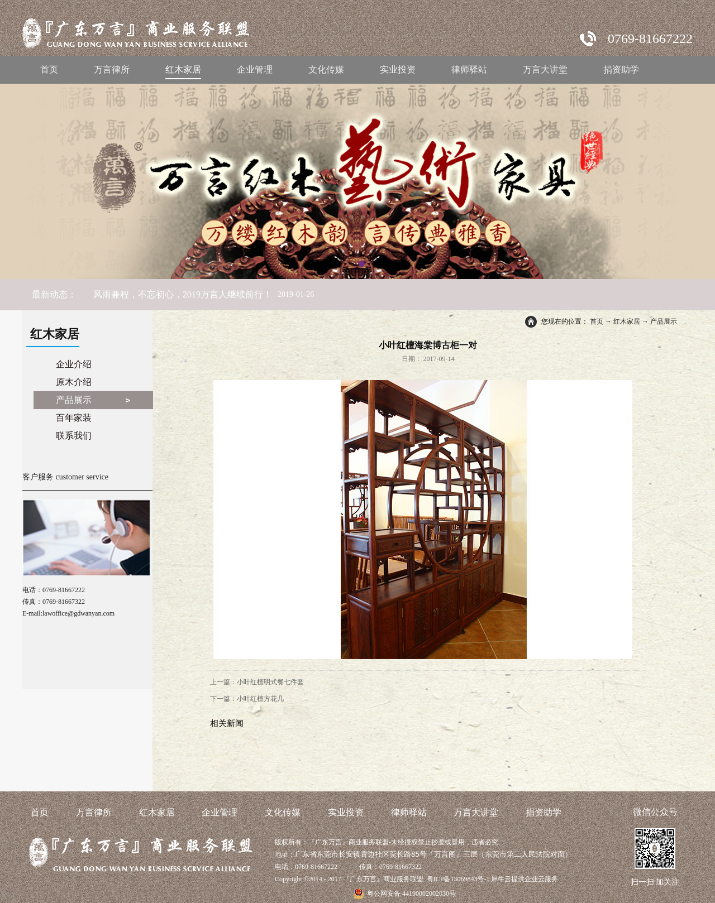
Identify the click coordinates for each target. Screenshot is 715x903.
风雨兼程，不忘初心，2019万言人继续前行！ (182, 294)
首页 (49, 69)
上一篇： (257, 682)
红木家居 (626, 321)
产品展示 (663, 321)
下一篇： (247, 699)
